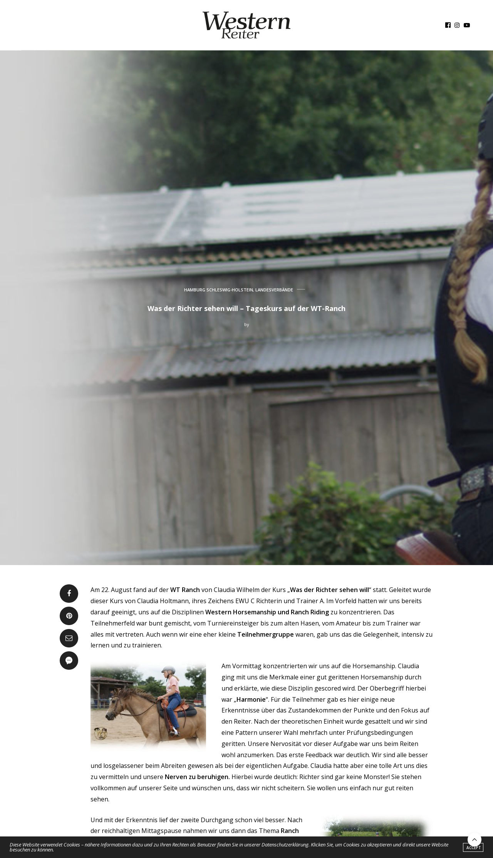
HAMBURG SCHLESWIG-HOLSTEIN (218, 290)
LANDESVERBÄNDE (274, 290)
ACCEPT (473, 847)
